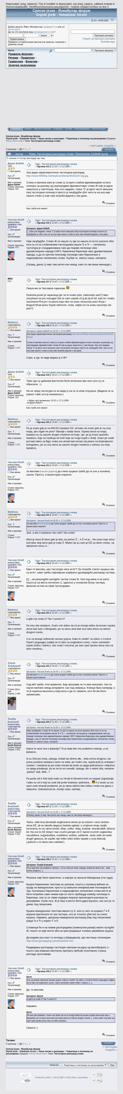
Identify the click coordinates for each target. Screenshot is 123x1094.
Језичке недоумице (22, 65)
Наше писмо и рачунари (51, 138)
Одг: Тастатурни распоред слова (56, 164)
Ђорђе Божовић (13, 720)
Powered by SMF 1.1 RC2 (46, 1077)
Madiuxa (13, 322)
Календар (58, 129)
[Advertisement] (61, 98)
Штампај (109, 150)
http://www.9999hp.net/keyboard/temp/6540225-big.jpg (57, 175)
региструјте (14, 29)
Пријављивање (82, 129)
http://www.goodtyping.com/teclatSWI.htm (49, 940)
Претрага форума (42, 129)
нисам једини (48, 471)
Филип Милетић (14, 141)
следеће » (110, 145)
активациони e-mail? (45, 32)
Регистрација (99, 129)
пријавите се (50, 26)
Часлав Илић (16, 219)
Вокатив (31, 61)
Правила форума (20, 54)
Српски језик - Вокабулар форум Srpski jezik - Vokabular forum (23, 137)
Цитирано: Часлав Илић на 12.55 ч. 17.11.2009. (48, 727)
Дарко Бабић (16, 163)
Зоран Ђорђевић (14, 664)
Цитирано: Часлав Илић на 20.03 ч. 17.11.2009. (48, 520)
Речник (13, 57)
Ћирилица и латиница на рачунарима (86, 138)
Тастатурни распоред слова (45, 141)
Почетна (16, 129)
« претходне (96, 145)
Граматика (15, 61)
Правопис (28, 57)
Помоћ (28, 129)
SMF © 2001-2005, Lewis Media (74, 1077)
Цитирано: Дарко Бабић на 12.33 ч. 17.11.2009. (48, 331)
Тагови (68, 129)
